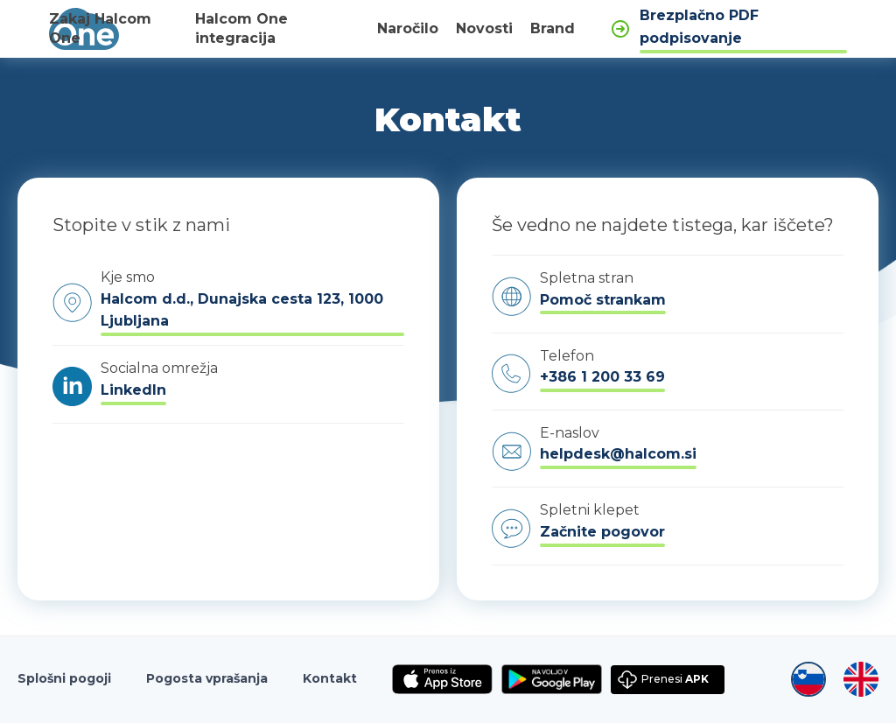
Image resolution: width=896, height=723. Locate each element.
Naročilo (407, 28)
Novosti (484, 28)
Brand (552, 28)
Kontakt (330, 678)
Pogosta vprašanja (207, 678)
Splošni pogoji (64, 678)
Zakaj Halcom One (100, 28)
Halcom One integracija (241, 28)
